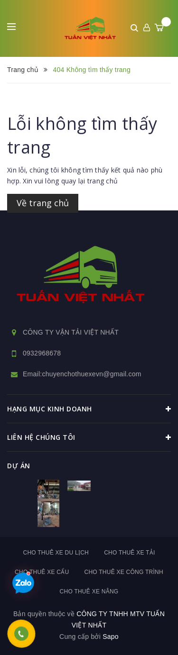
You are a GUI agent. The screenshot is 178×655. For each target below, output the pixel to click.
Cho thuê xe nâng (89, 591)
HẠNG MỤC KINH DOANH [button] (89, 409)
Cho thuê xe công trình (123, 572)
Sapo (111, 636)
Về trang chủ (43, 203)
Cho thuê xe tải (129, 552)
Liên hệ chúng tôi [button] (89, 437)
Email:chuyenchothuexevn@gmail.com (82, 374)
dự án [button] (18, 465)
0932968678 (42, 353)
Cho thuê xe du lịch (56, 552)
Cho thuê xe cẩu (42, 572)
